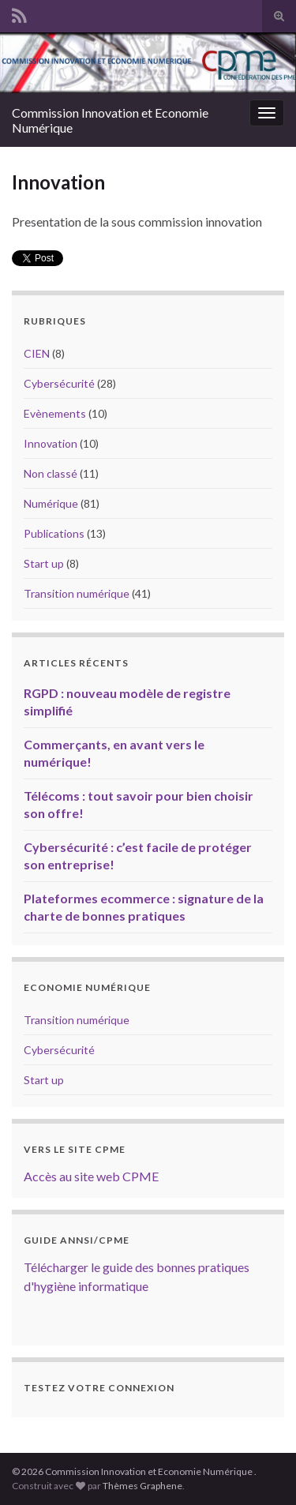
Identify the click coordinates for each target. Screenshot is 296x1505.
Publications (54, 533)
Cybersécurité (59, 383)
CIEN (37, 353)
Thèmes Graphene (142, 1486)
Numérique (51, 503)
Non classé (50, 473)
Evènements (55, 413)
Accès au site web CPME (91, 1176)
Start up (44, 563)
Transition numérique (76, 593)
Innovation (50, 443)
